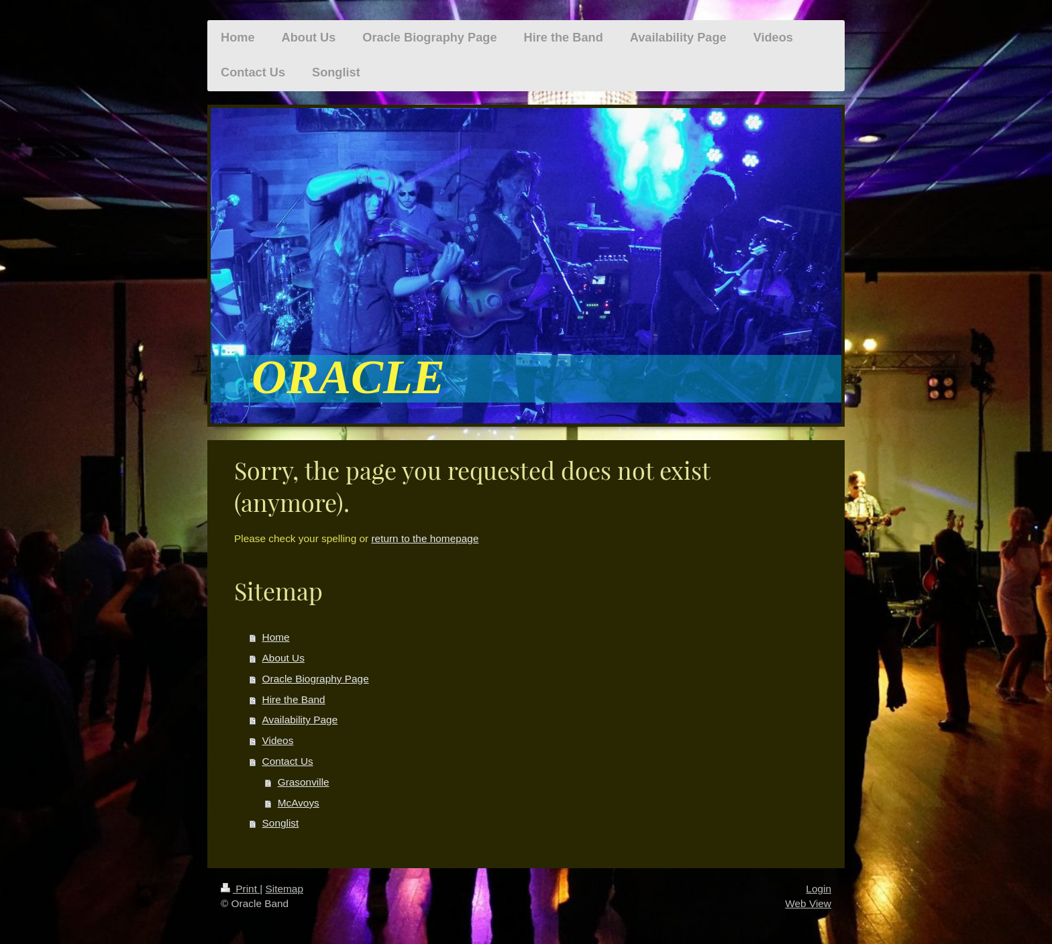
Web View (808, 903)
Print (240, 888)
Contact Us (287, 761)
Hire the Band (293, 699)
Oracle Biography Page (315, 678)
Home (276, 637)
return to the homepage (424, 538)
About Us (283, 658)
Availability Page (300, 719)
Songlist (280, 823)
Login (818, 888)
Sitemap (284, 888)
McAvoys (298, 802)
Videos (278, 740)
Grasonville (303, 782)
